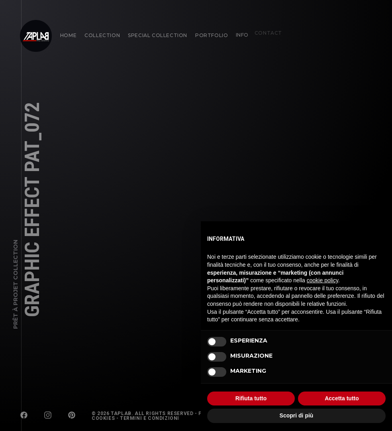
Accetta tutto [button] (342, 398)
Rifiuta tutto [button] (251, 398)
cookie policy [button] (322, 280)
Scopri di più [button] (297, 415)
